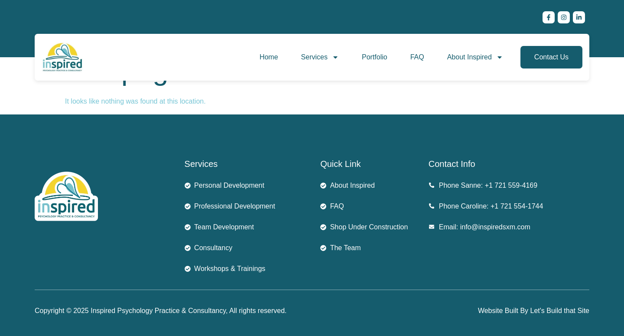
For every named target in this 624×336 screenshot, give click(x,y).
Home (269, 57)
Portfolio (374, 57)
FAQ (417, 57)
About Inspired (475, 57)
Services (320, 57)
